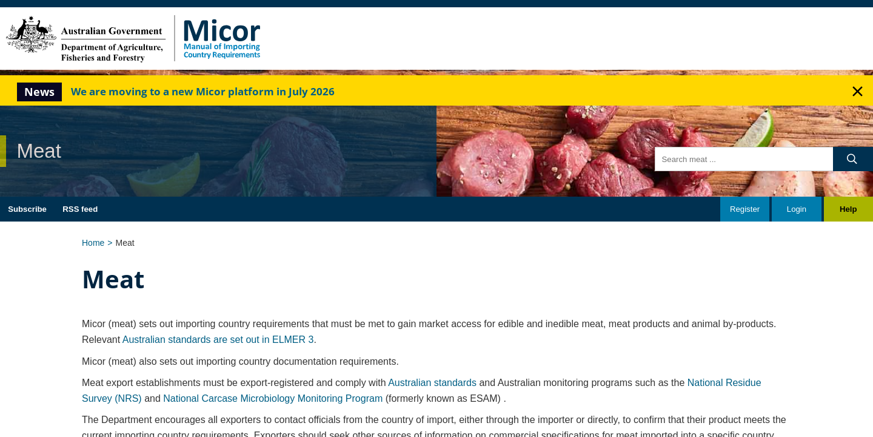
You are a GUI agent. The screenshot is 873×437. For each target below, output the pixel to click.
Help (848, 209)
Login (796, 209)
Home (93, 243)
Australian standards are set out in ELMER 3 (218, 339)
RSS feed (80, 209)
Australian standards (432, 383)
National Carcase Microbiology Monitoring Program (273, 398)
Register (745, 209)
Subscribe (27, 209)
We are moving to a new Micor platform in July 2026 (203, 91)
